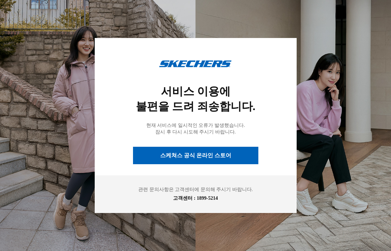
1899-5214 (207, 198)
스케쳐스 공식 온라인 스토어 (195, 155)
